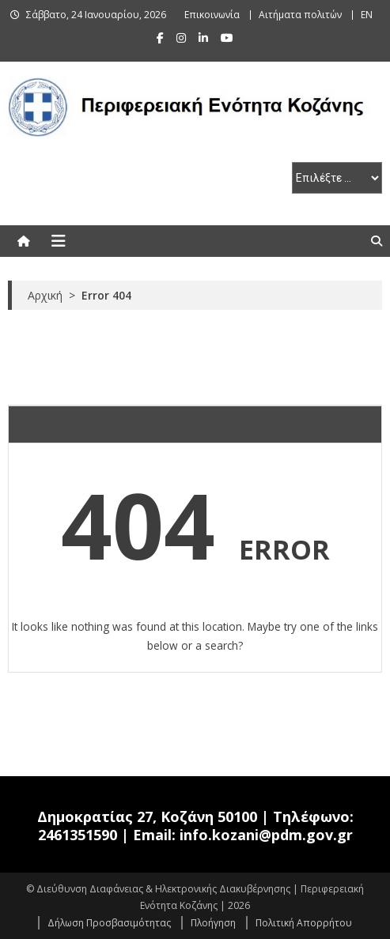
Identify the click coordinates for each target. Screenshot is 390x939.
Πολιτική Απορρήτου (304, 923)
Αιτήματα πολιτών (300, 14)
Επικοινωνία (212, 14)
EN (367, 14)
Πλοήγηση (213, 923)
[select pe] (337, 178)
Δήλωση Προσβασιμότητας (109, 923)
